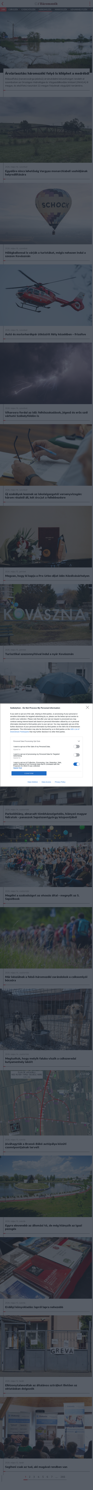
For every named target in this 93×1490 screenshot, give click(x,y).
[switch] (76, 746)
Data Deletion (33, 782)
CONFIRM (29, 773)
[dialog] (46, 745)
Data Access (46, 782)
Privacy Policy (60, 782)
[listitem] (46, 741)
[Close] (88, 708)
